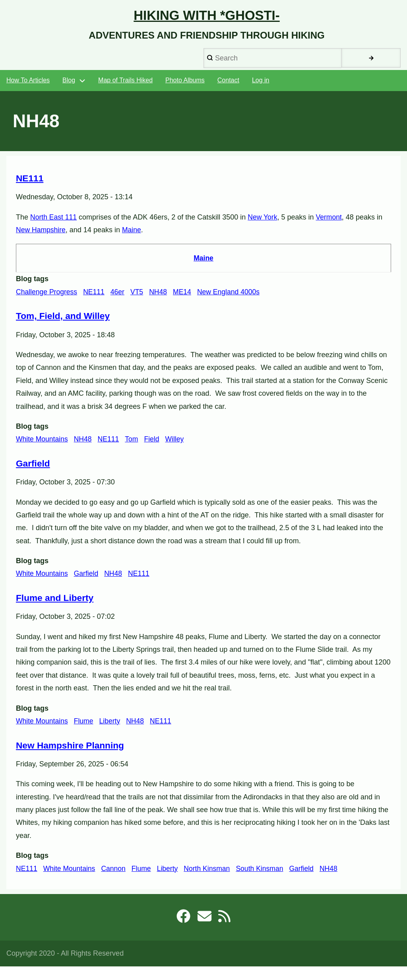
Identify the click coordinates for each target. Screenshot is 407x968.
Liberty (111, 722)
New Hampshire (41, 231)
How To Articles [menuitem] (28, 82)
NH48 (161, 293)
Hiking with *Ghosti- (207, 16)
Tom (134, 441)
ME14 (185, 293)
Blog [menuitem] (68, 82)
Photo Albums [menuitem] (185, 82)
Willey (177, 441)
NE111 (96, 293)
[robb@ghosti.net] (204, 920)
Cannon (115, 869)
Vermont (331, 219)
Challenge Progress (47, 293)
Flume (85, 722)
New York (264, 219)
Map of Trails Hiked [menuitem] (125, 82)
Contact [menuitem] (228, 82)
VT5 (139, 293)
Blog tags (32, 280)
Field (154, 441)
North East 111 (54, 219)
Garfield (87, 575)
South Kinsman (264, 869)
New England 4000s (233, 293)
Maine (133, 231)
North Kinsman (211, 869)
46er (119, 293)
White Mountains (42, 441)
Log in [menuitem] (260, 82)
